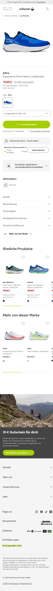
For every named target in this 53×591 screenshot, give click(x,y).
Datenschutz (26, 583)
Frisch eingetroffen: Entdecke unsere (22, 2)
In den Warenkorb (26, 124)
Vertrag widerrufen (12, 545)
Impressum (14, 583)
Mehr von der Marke (18, 233)
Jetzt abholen (38, 150)
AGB (5, 583)
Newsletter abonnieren (17, 452)
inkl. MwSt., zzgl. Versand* (24, 82)
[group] (26, 42)
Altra (6, 73)
